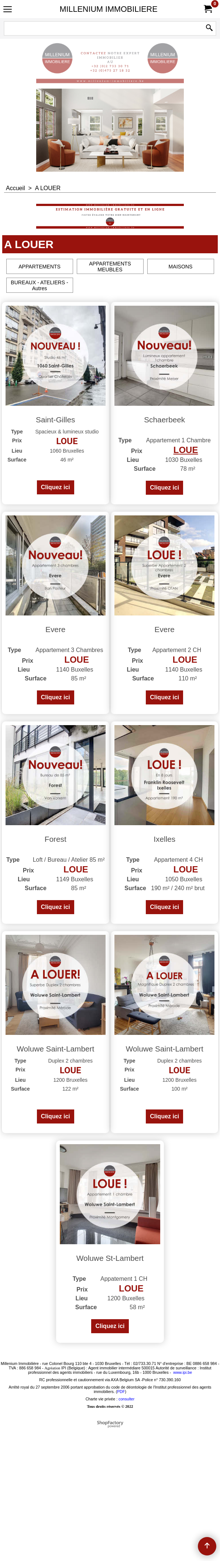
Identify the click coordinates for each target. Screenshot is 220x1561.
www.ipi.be (182, 1505)
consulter (126, 1532)
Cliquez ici (55, 514)
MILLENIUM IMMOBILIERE (108, 9)
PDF (121, 1524)
